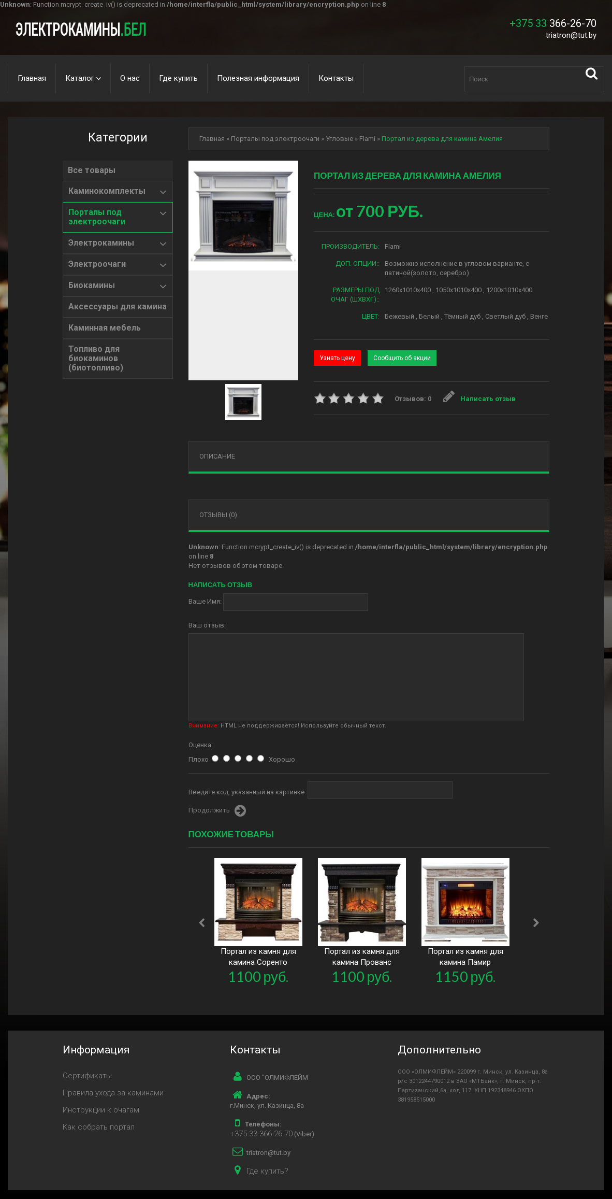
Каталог (79, 78)
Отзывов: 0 (413, 399)
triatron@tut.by (571, 35)
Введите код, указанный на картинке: (247, 792)
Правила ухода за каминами (113, 1092)
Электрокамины (101, 243)
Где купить (178, 78)
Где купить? (267, 1171)
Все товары (91, 170)
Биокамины (91, 285)
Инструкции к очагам (101, 1110)
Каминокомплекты (106, 191)
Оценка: (200, 745)
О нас (130, 78)
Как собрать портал (99, 1127)
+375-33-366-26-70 (261, 1133)
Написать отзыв (479, 399)
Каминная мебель (104, 328)
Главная (32, 78)
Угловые (339, 138)
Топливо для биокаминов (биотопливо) (95, 359)
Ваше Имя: (205, 601)
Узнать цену (337, 358)
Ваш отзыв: (207, 625)
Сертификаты (87, 1075)
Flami (367, 138)
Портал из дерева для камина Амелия (442, 138)
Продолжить (217, 811)
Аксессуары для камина (117, 306)
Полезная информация (258, 78)
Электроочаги (97, 264)
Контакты (336, 78)
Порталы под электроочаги (96, 217)
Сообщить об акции (402, 358)
